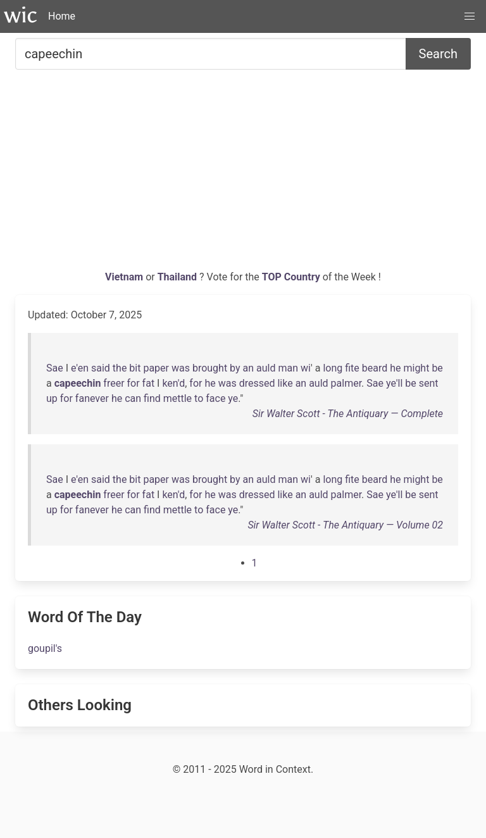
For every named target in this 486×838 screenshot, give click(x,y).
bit (134, 368)
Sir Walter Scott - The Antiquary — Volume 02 (345, 525)
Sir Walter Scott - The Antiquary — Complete (347, 414)
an (248, 368)
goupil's (45, 648)
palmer (346, 383)
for (133, 383)
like (284, 383)
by (235, 368)
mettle (177, 398)
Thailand (178, 277)
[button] (469, 16)
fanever (92, 398)
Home (61, 16)
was (180, 368)
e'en (80, 368)
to (198, 398)
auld (265, 368)
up (52, 398)
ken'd (173, 383)
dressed (257, 383)
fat (148, 383)
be (437, 368)
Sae (54, 368)
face (215, 398)
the (120, 368)
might (416, 368)
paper (156, 368)
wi (306, 368)
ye (233, 398)
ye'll (394, 383)
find (152, 398)
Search (438, 53)
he (395, 368)
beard (374, 368)
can (133, 398)
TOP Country (291, 277)
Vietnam (125, 277)
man (288, 368)
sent (429, 383)
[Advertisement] (243, 174)
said (100, 368)
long (332, 368)
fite (352, 368)
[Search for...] (210, 54)
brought (209, 368)
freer (113, 383)
